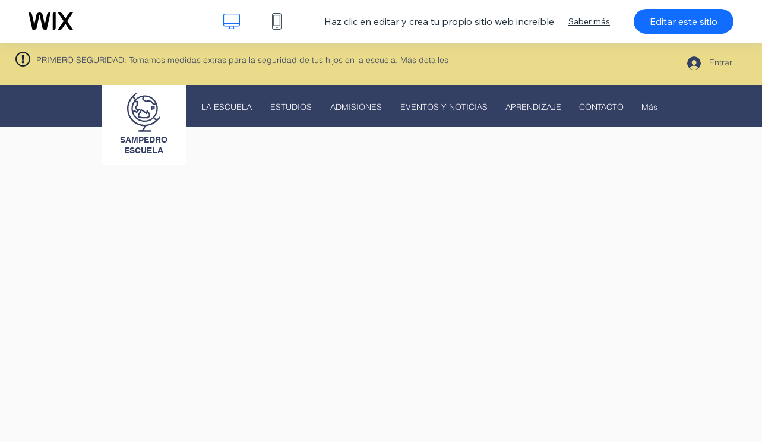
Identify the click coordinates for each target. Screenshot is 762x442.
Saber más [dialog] (589, 21)
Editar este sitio (683, 21)
